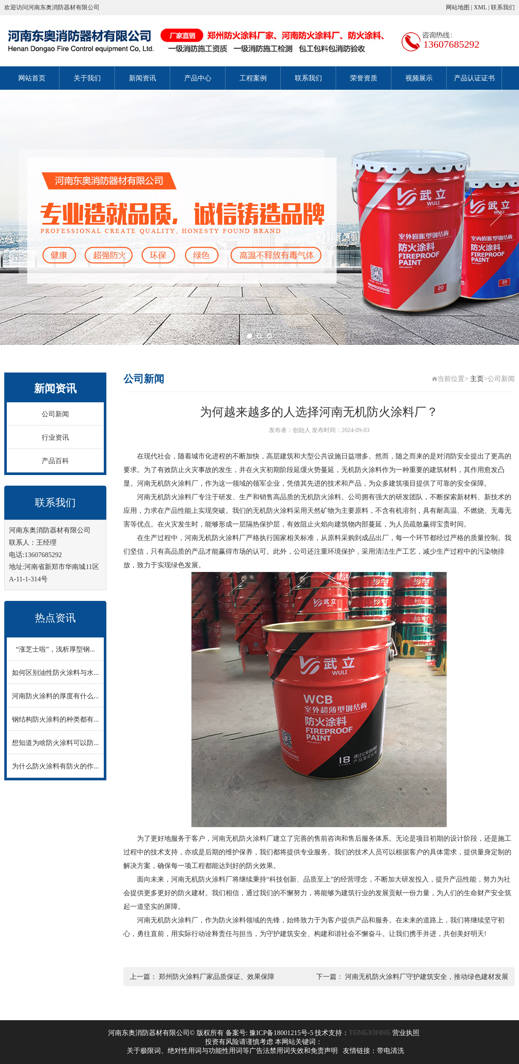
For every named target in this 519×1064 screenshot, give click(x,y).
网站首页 (32, 78)
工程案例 (253, 78)
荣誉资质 (363, 78)
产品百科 (55, 460)
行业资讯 (55, 437)
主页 (477, 378)
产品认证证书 (474, 78)
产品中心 (197, 78)
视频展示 (419, 78)
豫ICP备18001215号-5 (281, 1032)
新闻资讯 (142, 78)
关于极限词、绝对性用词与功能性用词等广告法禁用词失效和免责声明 (232, 1050)
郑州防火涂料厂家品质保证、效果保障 (216, 976)
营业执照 (405, 1032)
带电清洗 (390, 1050)
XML (480, 7)
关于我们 (87, 78)
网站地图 (458, 7)
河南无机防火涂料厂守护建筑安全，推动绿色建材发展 (426, 976)
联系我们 (503, 7)
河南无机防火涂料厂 (167, 483)
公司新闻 (55, 414)
